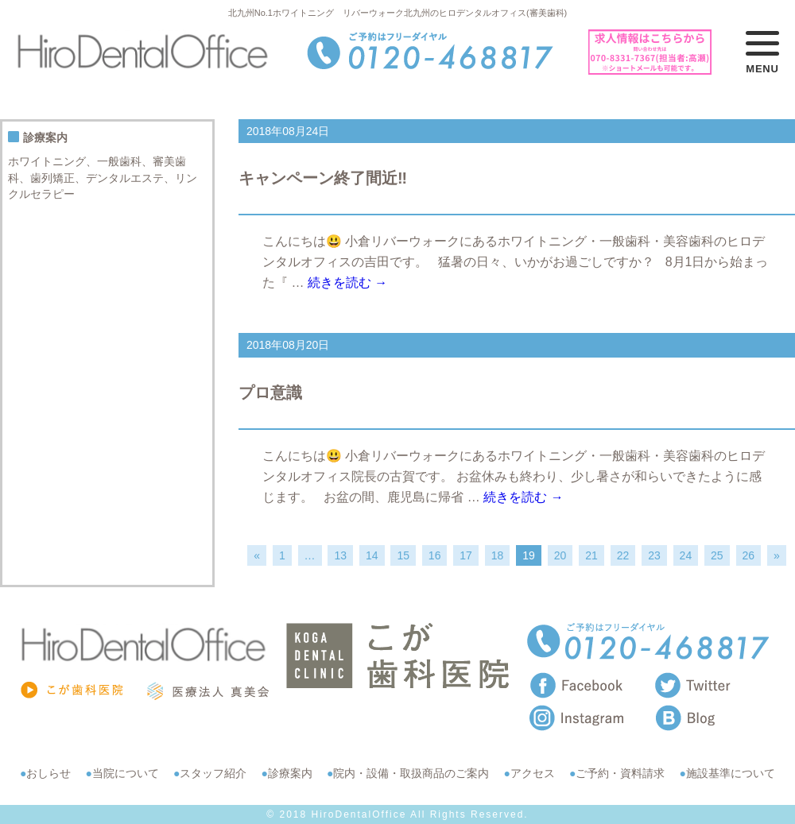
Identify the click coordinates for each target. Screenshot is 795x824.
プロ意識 (270, 392)
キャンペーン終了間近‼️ (322, 178)
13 (340, 555)
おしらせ (48, 773)
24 (686, 555)
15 (403, 555)
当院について (125, 773)
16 (435, 555)
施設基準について (730, 773)
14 (372, 555)
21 (591, 555)
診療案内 (290, 773)
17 (466, 555)
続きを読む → (347, 282)
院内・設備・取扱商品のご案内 (411, 773)
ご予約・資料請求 (620, 773)
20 (560, 555)
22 (623, 555)
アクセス (532, 773)
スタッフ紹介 (213, 773)
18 (497, 555)
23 (654, 555)
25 (717, 555)
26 (749, 555)
